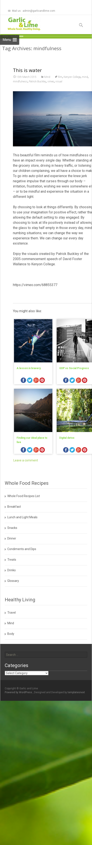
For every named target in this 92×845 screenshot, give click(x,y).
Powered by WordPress (19, 692)
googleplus (36, 387)
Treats (11, 559)
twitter (30, 387)
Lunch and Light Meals (22, 517)
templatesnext (76, 692)
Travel (11, 612)
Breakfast (14, 506)
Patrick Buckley (37, 88)
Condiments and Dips (21, 549)
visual (58, 88)
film (60, 83)
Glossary (13, 581)
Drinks (11, 570)
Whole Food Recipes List (23, 496)
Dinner (11, 538)
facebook (23, 387)
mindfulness (20, 88)
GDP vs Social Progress (74, 374)
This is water (27, 76)
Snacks (12, 528)
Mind (47, 83)
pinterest (42, 387)
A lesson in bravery (29, 374)
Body (10, 633)
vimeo (50, 88)
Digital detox (66, 444)
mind (85, 83)
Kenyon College (72, 83)
